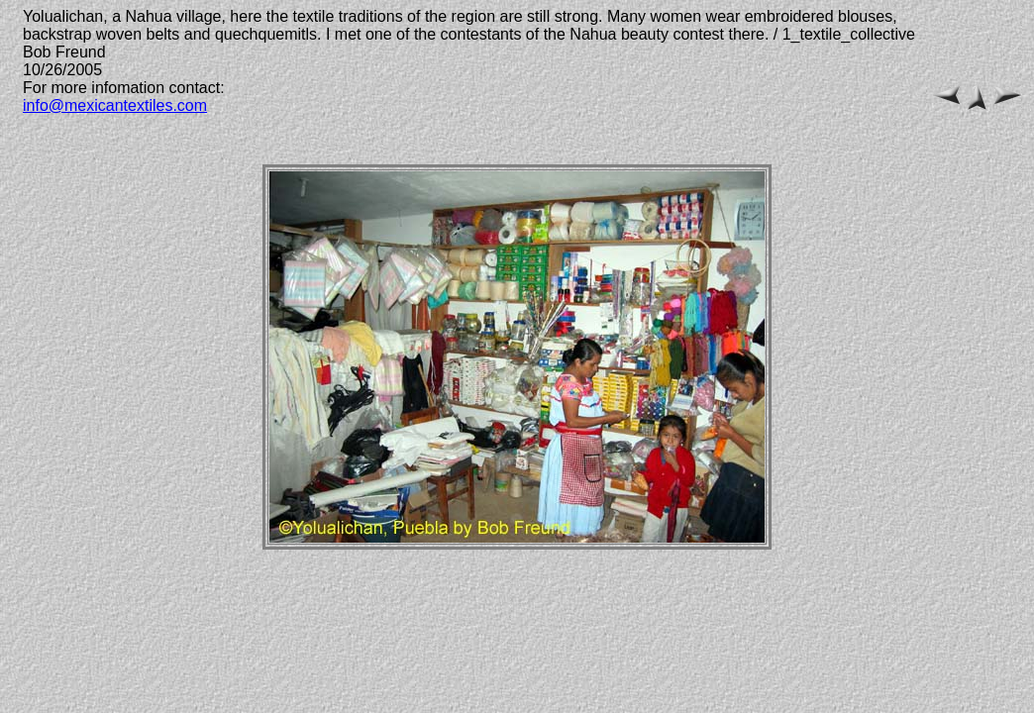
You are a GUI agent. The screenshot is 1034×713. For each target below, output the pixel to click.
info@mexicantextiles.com (115, 105)
